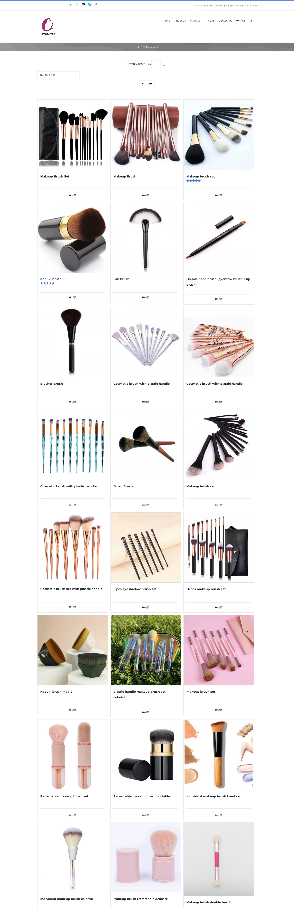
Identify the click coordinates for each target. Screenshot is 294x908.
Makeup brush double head (208, 902)
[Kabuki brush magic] (73, 650)
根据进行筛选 (140, 64)
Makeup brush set (200, 176)
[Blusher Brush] (73, 342)
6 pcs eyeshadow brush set (135, 589)
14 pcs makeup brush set (206, 589)
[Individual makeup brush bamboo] (219, 754)
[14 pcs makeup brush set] (219, 547)
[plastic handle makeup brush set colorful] (146, 650)
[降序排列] (164, 65)
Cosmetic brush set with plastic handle (71, 589)
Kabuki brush (51, 279)
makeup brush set (200, 691)
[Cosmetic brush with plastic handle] (146, 342)
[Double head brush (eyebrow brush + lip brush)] (219, 237)
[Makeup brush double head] (219, 859)
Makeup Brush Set (54, 176)
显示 (47, 75)
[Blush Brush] (146, 444)
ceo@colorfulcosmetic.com (241, 5)
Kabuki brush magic (56, 691)
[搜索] (251, 20)
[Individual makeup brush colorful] (73, 857)
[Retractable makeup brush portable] (146, 754)
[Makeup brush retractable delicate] (146, 857)
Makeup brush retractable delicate (140, 899)
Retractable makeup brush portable (141, 796)
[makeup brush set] (219, 650)
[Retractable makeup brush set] (73, 754)
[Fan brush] (146, 237)
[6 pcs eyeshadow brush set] (146, 547)
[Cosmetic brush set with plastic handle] (73, 547)
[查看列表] (150, 84)
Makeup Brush (124, 176)
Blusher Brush (51, 383)
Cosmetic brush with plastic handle (141, 383)
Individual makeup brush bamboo (213, 796)
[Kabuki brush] (73, 237)
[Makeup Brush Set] (73, 135)
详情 (74, 195)
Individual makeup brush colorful (66, 899)
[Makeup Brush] (146, 135)
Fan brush (121, 279)
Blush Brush (123, 486)
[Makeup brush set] (219, 135)
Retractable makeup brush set (64, 796)
